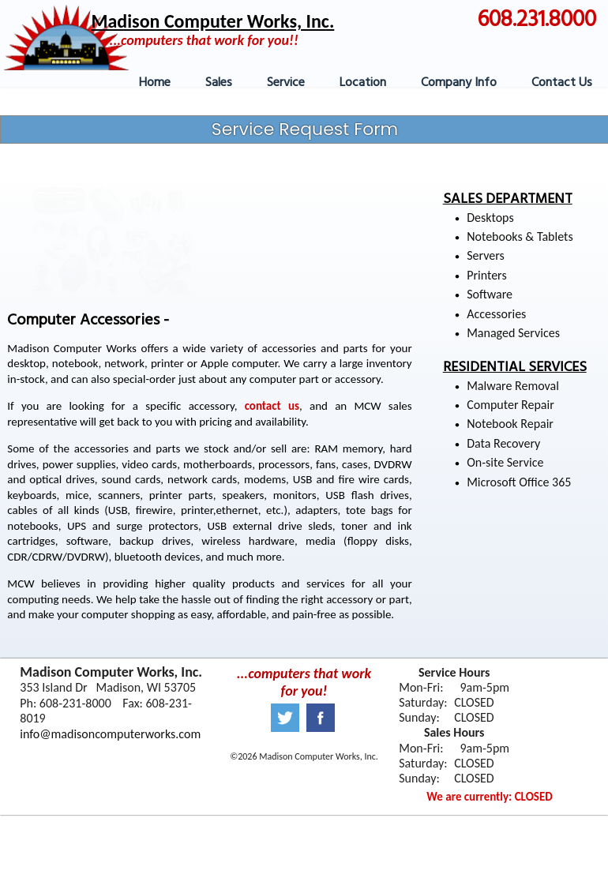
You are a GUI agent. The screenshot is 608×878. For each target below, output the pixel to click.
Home (155, 83)
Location (363, 83)
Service (286, 83)
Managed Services (513, 332)
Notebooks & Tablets (520, 236)
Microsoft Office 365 (519, 482)
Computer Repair (510, 404)
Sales (218, 83)
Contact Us (561, 83)
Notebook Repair (510, 423)
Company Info (459, 83)
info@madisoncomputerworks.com (110, 733)
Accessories (496, 313)
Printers (486, 275)
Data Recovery (503, 443)
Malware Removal (513, 385)
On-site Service (505, 462)
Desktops (490, 217)
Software (489, 294)
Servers (486, 255)
